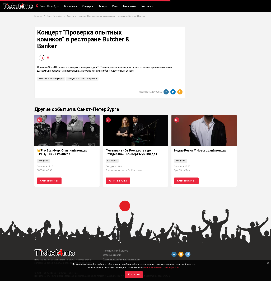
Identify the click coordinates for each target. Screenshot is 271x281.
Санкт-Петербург (49, 6)
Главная (38, 16)
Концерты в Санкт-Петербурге (82, 78)
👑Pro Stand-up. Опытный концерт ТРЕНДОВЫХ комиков (63, 152)
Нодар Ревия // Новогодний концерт (201, 150)
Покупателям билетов (115, 250)
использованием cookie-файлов (161, 267)
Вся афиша (70, 6)
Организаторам (112, 255)
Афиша (70, 16)
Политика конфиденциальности (121, 259)
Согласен (134, 274)
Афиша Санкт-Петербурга (51, 78)
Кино (115, 6)
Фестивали (147, 6)
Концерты (88, 6)
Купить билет (49, 180)
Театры (103, 6)
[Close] (268, 263)
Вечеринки (129, 6)
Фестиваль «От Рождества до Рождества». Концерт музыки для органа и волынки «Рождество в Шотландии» (131, 156)
